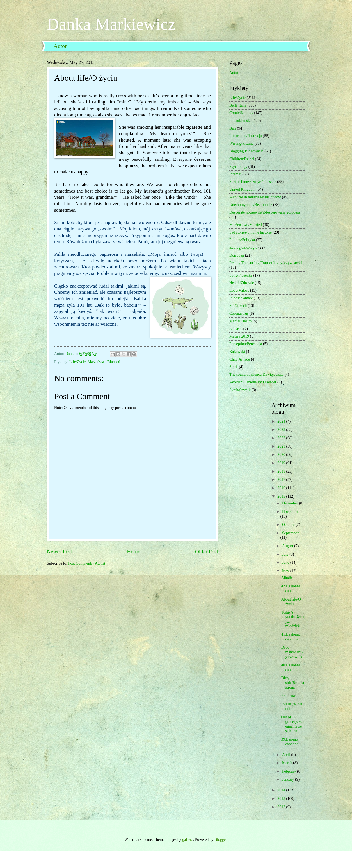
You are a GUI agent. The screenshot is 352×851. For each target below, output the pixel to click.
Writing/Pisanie (241, 143)
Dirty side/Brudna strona (292, 682)
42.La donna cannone (290, 588)
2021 (281, 446)
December (290, 503)
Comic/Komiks (241, 113)
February (289, 771)
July (285, 554)
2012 (281, 807)
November (290, 512)
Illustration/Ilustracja (245, 136)
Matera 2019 (239, 336)
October (289, 524)
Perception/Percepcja (245, 344)
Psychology (238, 166)
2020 (281, 454)
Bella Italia (237, 105)
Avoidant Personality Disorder (252, 382)
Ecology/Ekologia (243, 247)
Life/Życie (77, 362)
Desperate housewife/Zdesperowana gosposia (264, 212)
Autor (60, 46)
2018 (281, 471)
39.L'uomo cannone (289, 741)
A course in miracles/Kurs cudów (255, 197)
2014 (281, 790)
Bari (232, 128)
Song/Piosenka (240, 275)
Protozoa (288, 696)
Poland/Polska (240, 121)
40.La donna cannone (290, 667)
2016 (281, 488)
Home (133, 551)
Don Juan (236, 255)
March (287, 763)
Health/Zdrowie (241, 283)
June (286, 562)
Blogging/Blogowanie (246, 151)
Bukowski (237, 352)
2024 (281, 421)
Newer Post (59, 551)
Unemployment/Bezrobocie (250, 205)
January (288, 779)
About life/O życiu (291, 601)
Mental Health (240, 321)
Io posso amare (241, 298)
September (290, 533)
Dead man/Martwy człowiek (292, 652)
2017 (281, 479)
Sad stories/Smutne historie (250, 232)
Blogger (220, 840)
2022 (281, 438)
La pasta (235, 329)
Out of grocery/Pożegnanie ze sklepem (292, 724)
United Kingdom (242, 189)
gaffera (187, 840)
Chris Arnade (239, 359)
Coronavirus (238, 313)
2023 (281, 429)
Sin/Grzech (238, 306)
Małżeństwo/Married (104, 362)
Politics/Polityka (242, 240)
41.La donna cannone (290, 636)
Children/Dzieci (241, 159)
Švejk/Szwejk (240, 390)
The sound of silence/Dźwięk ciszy (256, 374)
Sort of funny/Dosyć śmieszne (252, 182)
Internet (235, 174)
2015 (281, 496)
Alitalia (286, 578)
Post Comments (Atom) (86, 563)
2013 (281, 798)
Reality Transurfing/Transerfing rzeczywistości (265, 263)
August (288, 546)
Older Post (206, 551)
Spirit (233, 367)
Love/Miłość (239, 290)
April (286, 755)
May (286, 571)
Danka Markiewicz (111, 24)
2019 (281, 463)
